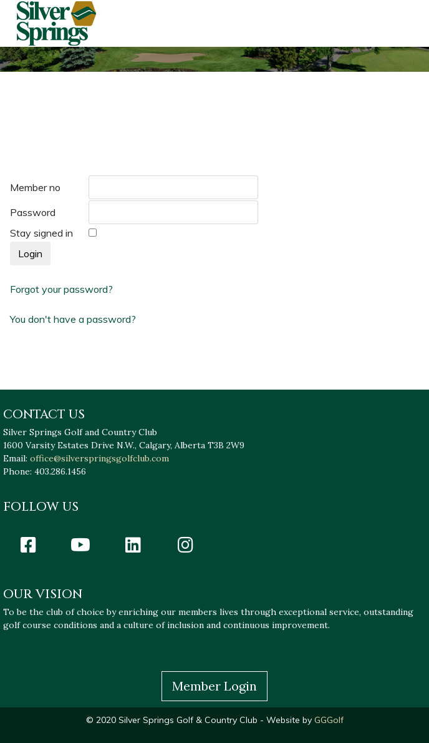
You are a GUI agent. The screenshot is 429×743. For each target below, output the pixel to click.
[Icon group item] (28, 544)
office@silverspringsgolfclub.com (99, 458)
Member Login (214, 686)
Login (30, 253)
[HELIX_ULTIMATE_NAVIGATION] (398, 23)
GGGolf (328, 720)
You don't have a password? (73, 319)
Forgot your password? (61, 289)
